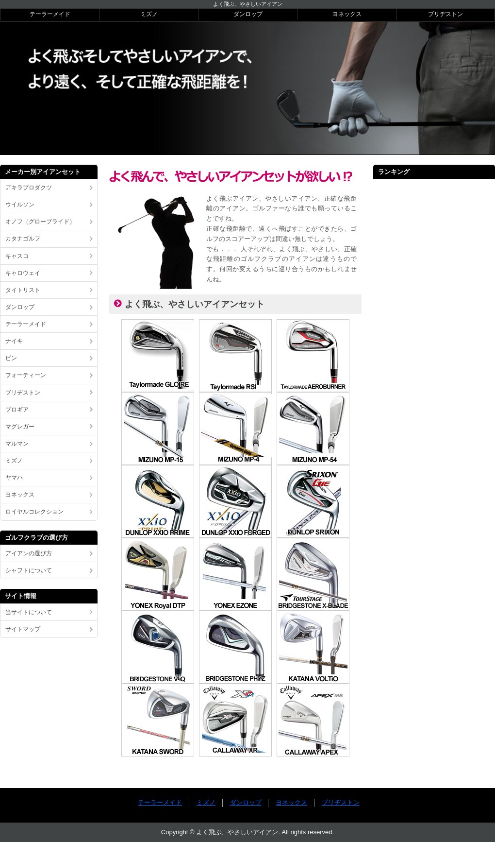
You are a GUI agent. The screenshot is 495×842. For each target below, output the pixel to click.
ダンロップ (248, 14)
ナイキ (14, 341)
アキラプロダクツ (28, 187)
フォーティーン (25, 375)
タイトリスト (22, 290)
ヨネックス (347, 14)
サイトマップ (22, 629)
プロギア (17, 409)
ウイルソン (19, 204)
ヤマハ (14, 477)
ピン (11, 358)
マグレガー (19, 426)
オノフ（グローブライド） (40, 221)
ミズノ (149, 14)
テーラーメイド (50, 14)
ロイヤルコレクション (34, 511)
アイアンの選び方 (28, 553)
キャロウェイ (22, 273)
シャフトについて (28, 570)
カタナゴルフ (22, 238)
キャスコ (17, 256)
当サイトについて (28, 612)
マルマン (17, 443)
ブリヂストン (445, 14)
